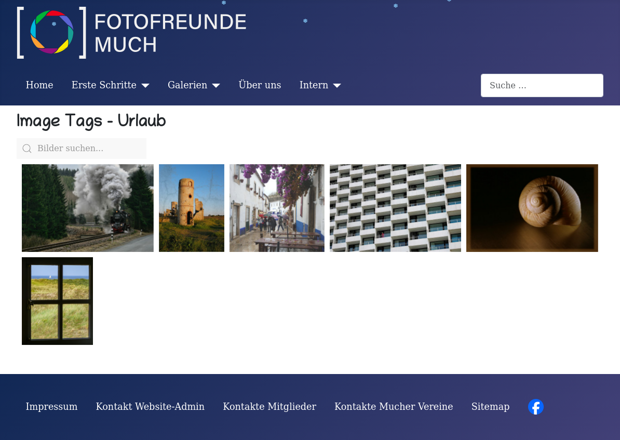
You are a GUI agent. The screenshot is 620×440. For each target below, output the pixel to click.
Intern (314, 85)
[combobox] (542, 85)
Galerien (187, 85)
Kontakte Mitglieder (269, 407)
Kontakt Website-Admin (150, 407)
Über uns (259, 85)
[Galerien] (213, 85)
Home (39, 85)
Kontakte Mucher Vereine (393, 407)
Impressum (52, 407)
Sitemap (490, 407)
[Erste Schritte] (143, 85)
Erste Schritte (104, 85)
